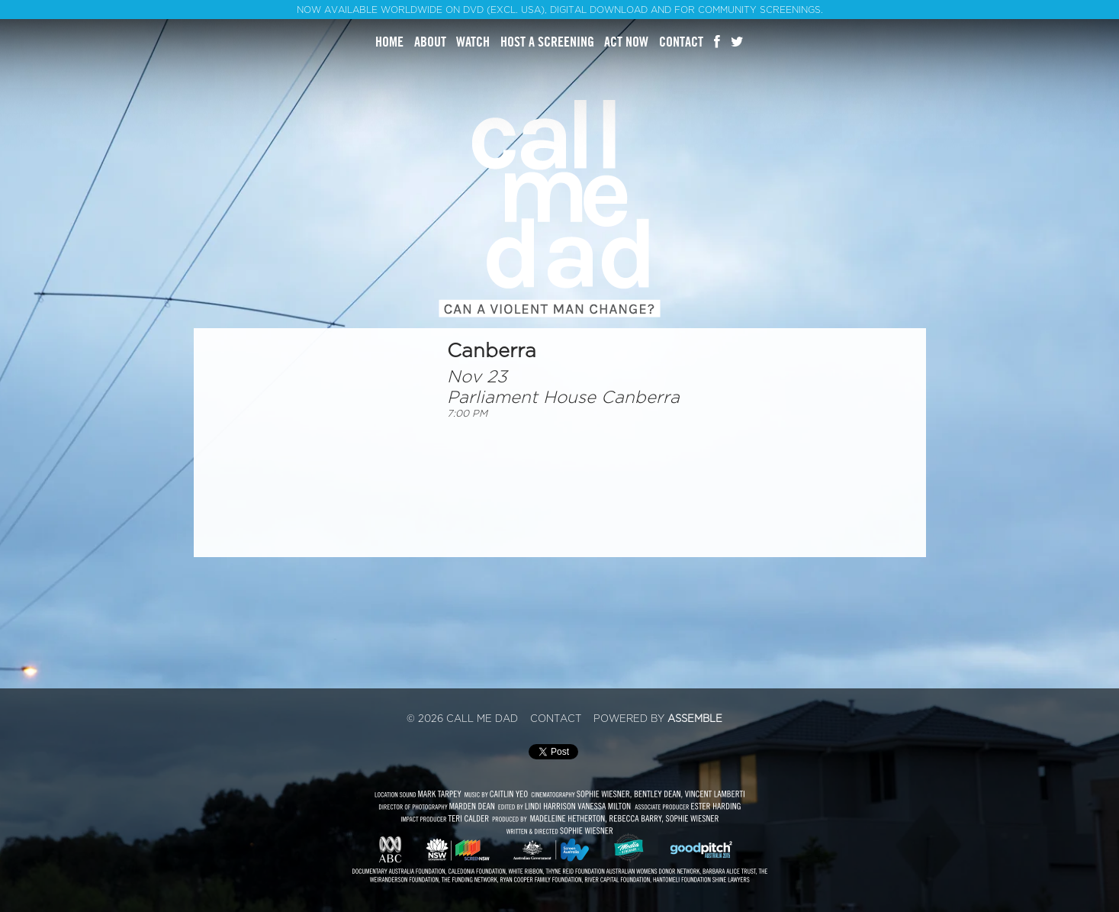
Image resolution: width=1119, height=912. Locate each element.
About (430, 41)
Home (389, 41)
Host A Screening (547, 41)
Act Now (626, 41)
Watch (473, 41)
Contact (681, 41)
